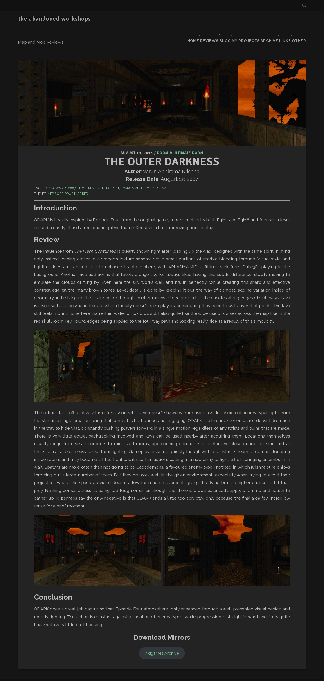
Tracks (157, 674)
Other (300, 19)
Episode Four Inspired (69, 165)
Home (185, 19)
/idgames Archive (162, 624)
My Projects (241, 19)
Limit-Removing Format (99, 159)
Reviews (202, 19)
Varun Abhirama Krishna (144, 159)
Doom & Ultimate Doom (180, 125)
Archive (266, 19)
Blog (220, 19)
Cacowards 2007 (61, 159)
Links (284, 19)
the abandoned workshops (54, 18)
